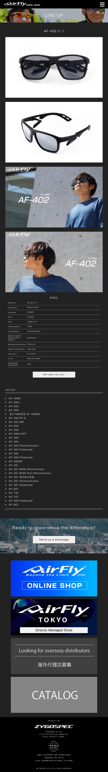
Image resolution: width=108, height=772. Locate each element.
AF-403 (14, 406)
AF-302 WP (16, 422)
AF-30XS (15, 398)
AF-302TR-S (17, 418)
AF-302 (14, 453)
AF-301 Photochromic (24, 481)
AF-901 (14, 504)
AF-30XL (15, 402)
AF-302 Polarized (21, 457)
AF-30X (14, 410)
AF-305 (14, 430)
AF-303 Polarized (21, 449)
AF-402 (14, 426)
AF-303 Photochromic (24, 445)
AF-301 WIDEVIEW (21, 477)
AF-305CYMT (18, 434)
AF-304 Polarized (21, 500)
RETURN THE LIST (54, 374)
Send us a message (54, 539)
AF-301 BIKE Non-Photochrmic (30, 473)
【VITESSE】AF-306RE (24, 414)
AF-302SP (15, 461)
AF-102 (14, 493)
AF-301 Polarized (21, 485)
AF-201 (14, 489)
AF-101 (14, 497)
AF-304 (14, 437)
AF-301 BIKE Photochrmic (26, 469)
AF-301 (14, 465)
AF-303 (14, 441)
